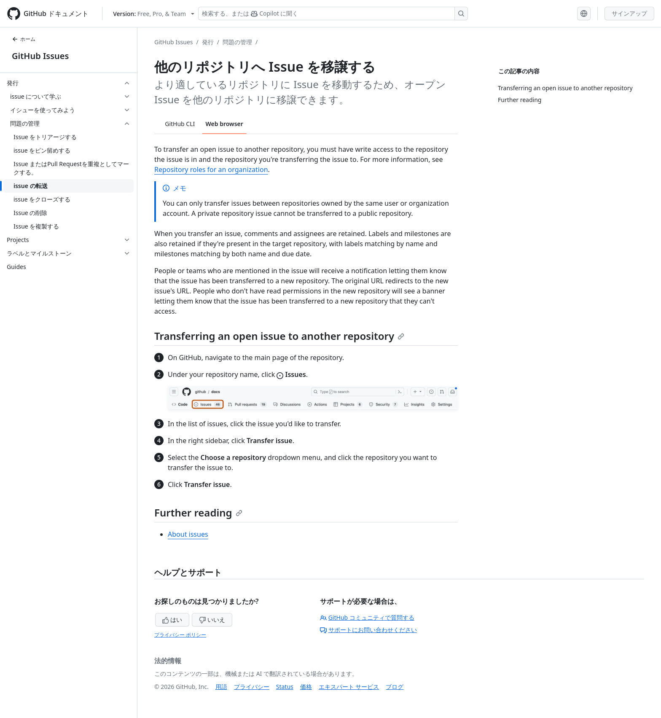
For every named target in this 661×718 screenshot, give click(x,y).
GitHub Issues (40, 56)
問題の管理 (237, 42)
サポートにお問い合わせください (368, 630)
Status (284, 687)
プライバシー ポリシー (180, 634)
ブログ (394, 687)
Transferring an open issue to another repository (279, 336)
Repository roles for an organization (211, 169)
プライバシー (251, 687)
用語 (221, 687)
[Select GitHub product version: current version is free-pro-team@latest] (153, 13)
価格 (306, 687)
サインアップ (629, 13)
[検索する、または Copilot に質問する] (333, 13)
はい (172, 620)
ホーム (23, 39)
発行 (208, 42)
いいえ (212, 620)
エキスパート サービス (349, 687)
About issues (188, 534)
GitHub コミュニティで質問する (367, 617)
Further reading (198, 512)
